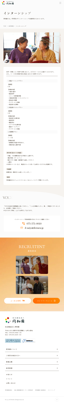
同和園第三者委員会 (40, 390)
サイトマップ (51, 390)
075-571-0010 (32, 223)
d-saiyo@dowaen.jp (32, 228)
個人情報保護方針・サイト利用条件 (23, 390)
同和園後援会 (8, 390)
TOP (4, 26)
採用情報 (11, 26)
